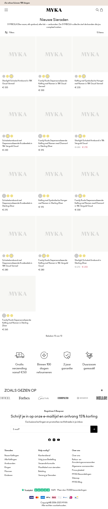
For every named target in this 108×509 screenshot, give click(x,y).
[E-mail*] (50, 429)
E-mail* (16, 429)
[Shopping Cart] (102, 10)
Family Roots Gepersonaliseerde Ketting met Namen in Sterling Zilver (16, 323)
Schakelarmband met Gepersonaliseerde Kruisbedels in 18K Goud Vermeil (17, 263)
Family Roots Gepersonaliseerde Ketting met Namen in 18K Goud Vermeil (52, 83)
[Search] (97, 10)
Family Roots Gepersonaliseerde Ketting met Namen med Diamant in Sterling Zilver (53, 143)
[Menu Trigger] (6, 10)
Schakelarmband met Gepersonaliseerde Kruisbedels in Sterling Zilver (17, 203)
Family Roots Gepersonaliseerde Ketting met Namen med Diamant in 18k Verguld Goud (89, 203)
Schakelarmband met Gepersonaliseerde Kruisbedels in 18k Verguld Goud (17, 143)
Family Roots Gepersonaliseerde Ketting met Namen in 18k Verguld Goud (53, 263)
